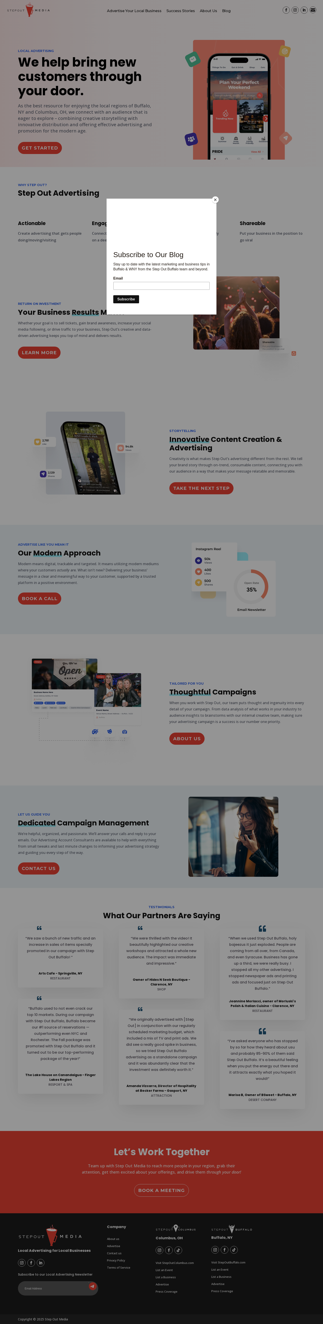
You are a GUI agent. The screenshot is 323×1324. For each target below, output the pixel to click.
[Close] (215, 199)
